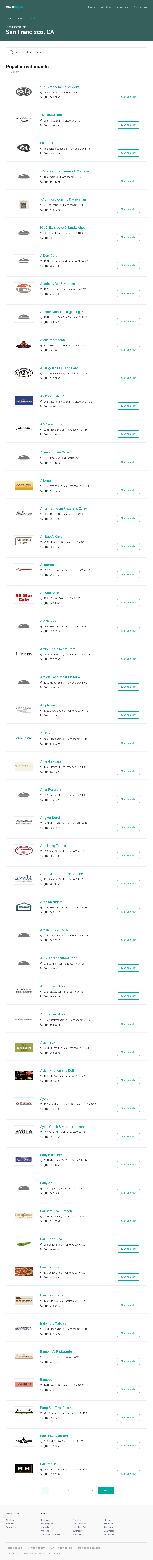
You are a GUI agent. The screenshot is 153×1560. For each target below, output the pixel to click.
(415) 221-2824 (52, 715)
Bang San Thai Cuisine (57, 1408)
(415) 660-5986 (52, 1193)
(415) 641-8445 (52, 434)
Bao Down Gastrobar (55, 1436)
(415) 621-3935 (52, 518)
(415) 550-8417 (52, 828)
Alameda (108, 1527)
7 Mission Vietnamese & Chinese (64, 171)
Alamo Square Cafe (54, 452)
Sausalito (45, 1527)
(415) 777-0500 (52, 659)
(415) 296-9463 (52, 575)
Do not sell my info (89, 1547)
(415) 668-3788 (52, 996)
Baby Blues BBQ (52, 1155)
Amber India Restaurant (57, 649)
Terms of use (14, 1547)
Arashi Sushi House (54, 930)
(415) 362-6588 (52, 1024)
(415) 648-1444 (52, 912)
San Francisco (79, 1523)
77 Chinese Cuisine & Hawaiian (63, 199)
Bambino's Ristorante (56, 1351)
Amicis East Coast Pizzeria (60, 677)
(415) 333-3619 (52, 631)
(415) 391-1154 (52, 1137)
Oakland (45, 1531)
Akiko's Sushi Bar (52, 396)
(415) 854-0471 (52, 322)
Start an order (128, 97)
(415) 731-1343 (52, 1361)
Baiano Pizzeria (51, 1267)
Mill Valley (108, 1523)
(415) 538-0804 (52, 125)
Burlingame (78, 1531)
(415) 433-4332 (52, 1474)
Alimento (47, 565)
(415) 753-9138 (52, 153)
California (20, 18)
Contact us (140, 7)
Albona (45, 480)
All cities (106, 7)
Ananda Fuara (50, 761)
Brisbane (77, 1534)
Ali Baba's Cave (51, 537)
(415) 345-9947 (52, 350)
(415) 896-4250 (52, 1165)
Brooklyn (77, 1520)
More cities (109, 1534)
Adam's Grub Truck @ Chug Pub (63, 312)
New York (45, 1520)
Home (91, 7)
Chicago (108, 1520)
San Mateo (109, 1531)
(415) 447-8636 (52, 462)
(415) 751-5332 (52, 1221)
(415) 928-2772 (52, 1418)
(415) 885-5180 (52, 856)
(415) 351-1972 (52, 237)
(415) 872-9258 (52, 1446)
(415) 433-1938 (52, 209)
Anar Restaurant (52, 789)
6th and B (47, 143)
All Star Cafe (49, 593)
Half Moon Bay (79, 1527)
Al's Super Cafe (51, 424)
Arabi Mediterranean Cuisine (61, 874)
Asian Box (47, 1042)
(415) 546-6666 (52, 687)
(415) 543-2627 (52, 799)
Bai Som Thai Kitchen (56, 1211)
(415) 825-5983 (52, 378)
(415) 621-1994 (52, 771)
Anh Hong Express (54, 846)
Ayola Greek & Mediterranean (62, 1127)
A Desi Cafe (48, 256)
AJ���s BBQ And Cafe (59, 368)
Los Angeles (47, 1523)
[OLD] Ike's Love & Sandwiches (62, 227)
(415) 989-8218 (52, 406)
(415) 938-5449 (52, 1305)
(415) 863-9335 (52, 1249)
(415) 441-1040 (52, 490)
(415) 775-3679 (52, 1390)
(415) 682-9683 (52, 1080)
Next (106, 1490)
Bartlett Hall (49, 1464)
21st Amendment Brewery (59, 87)
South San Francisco (51, 1534)
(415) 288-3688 (52, 1052)
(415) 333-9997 (52, 743)
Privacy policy (36, 1547)
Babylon (46, 1183)
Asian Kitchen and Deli (57, 1070)
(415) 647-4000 (52, 1333)
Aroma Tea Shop (52, 986)
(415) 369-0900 (52, 97)
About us (122, 7)
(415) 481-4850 (52, 884)
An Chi (45, 733)
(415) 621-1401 (52, 1277)
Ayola (44, 1099)
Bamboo (46, 1380)
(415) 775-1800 (52, 294)
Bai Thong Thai (51, 1239)
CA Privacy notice (61, 1547)
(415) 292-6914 (52, 968)
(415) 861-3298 (52, 181)
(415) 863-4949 (52, 603)
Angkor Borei (50, 818)
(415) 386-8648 (52, 940)
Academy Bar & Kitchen (57, 284)
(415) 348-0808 (52, 1109)
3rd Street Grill (51, 115)
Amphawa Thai (51, 705)
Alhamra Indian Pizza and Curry (63, 508)
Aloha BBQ (48, 621)
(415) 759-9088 (52, 266)
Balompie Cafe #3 (53, 1323)
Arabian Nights (51, 902)
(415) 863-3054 (52, 547)
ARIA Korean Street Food (58, 958)
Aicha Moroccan (52, 340)
